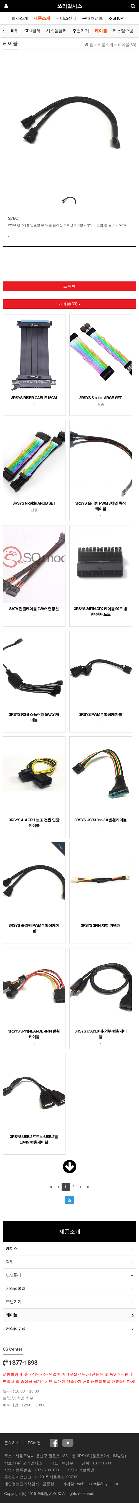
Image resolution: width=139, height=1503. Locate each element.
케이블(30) (69, 304)
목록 (69, 286)
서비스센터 (66, 18)
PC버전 (34, 1443)
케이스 (11, 1248)
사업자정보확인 (80, 1470)
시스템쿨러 (56, 30)
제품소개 (42, 18)
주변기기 (80, 30)
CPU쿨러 (32, 30)
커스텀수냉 (123, 30)
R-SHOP (115, 18)
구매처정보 (92, 18)
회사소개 (19, 18)
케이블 (101, 30)
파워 (15, 30)
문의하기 (12, 1443)
